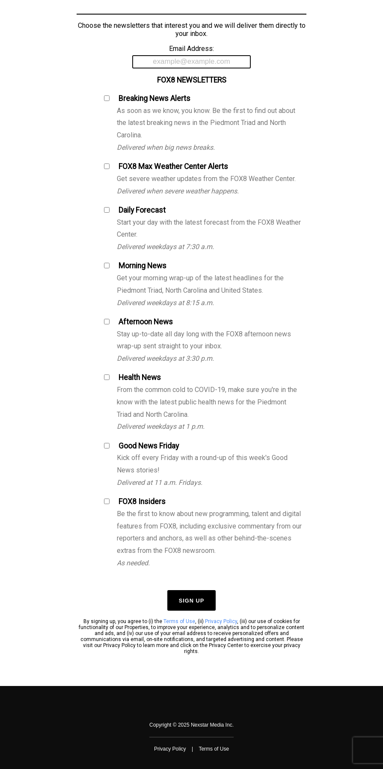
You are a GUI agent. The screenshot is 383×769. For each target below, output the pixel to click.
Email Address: (191, 56)
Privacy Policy (221, 621)
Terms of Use (179, 621)
